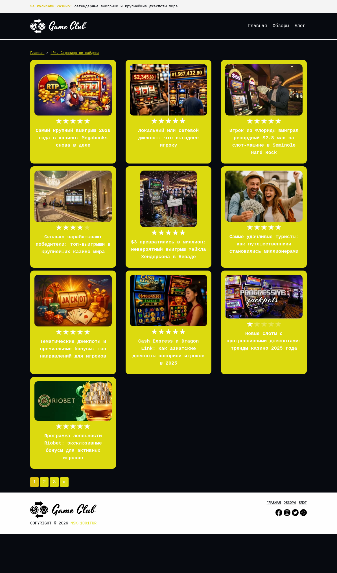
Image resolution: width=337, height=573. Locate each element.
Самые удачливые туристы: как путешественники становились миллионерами (264, 244)
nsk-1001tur (84, 523)
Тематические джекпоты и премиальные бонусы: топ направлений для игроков (73, 349)
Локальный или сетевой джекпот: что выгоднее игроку (168, 138)
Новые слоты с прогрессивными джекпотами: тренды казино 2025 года (263, 341)
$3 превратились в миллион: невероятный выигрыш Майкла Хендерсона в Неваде (168, 249)
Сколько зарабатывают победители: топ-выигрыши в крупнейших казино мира (73, 244)
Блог (300, 26)
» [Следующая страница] (64, 482)
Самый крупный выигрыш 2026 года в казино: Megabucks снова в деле (73, 138)
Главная (257, 26)
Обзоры (281, 26)
